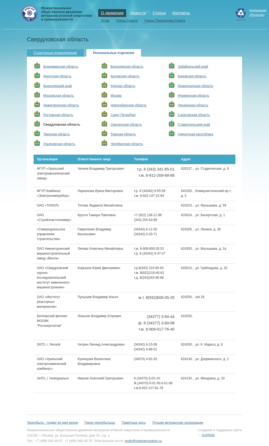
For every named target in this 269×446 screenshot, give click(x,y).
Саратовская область (194, 115)
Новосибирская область (129, 105)
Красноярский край (57, 86)
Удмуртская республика (195, 134)
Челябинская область (127, 144)
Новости (138, 12)
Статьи (159, 12)
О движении (112, 12)
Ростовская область (58, 115)
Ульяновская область (59, 144)
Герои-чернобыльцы (99, 423)
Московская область (58, 95)
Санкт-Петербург (123, 115)
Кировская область (192, 76)
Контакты (181, 12)
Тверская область (56, 134)
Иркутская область (57, 76)
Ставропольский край (194, 124)
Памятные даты (134, 423)
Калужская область (125, 76)
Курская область (123, 86)
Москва (116, 95)
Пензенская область (193, 105)
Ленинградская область (195, 86)
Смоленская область (126, 124)
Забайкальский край (193, 66)
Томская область (123, 134)
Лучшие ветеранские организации (177, 423)
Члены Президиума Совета (164, 21)
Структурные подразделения (55, 53)
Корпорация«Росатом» (257, 12)
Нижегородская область (61, 105)
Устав (105, 21)
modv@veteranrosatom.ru (143, 441)
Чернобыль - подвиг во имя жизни (52, 423)
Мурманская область (193, 95)
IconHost (208, 435)
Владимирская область (60, 66)
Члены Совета (126, 21)
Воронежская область (127, 66)
